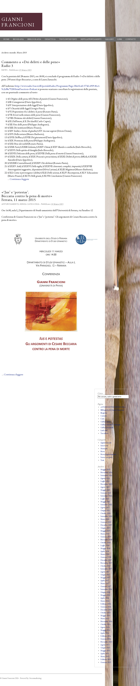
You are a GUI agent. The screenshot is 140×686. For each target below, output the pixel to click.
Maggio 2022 (105, 501)
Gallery (109, 39)
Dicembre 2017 (106, 560)
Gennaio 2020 (105, 522)
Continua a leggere (19, 179)
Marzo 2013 (104, 656)
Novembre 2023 (106, 484)
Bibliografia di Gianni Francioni (112, 410)
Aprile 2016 (104, 598)
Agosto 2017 (105, 571)
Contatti (131, 39)
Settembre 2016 (106, 589)
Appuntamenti (10, 204)
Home (6, 39)
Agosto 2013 (105, 645)
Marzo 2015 (104, 618)
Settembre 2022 (106, 496)
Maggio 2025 (105, 469)
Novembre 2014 (106, 621)
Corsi (102, 418)
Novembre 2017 (106, 563)
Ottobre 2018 (105, 542)
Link (119, 39)
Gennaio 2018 (105, 557)
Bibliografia (34, 39)
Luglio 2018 (104, 545)
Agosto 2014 (105, 627)
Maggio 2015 (105, 615)
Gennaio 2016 (105, 607)
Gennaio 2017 (105, 586)
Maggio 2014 (105, 630)
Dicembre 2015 (106, 609)
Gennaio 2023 (105, 493)
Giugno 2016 (105, 592)
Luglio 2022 (104, 498)
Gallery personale (106, 427)
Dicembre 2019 (106, 525)
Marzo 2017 (104, 583)
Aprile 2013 (104, 653)
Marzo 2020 (104, 519)
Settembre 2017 (106, 569)
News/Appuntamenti (91, 39)
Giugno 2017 (105, 574)
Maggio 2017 (105, 577)
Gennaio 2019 (105, 536)
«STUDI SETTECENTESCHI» (113, 407)
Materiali (103, 448)
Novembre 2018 (106, 539)
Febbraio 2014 (105, 636)
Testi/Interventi (68, 39)
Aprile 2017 (104, 580)
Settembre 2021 (106, 504)
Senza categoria (29, 204)
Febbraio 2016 (105, 604)
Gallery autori (105, 421)
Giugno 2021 (105, 510)
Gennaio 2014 (105, 639)
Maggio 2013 (105, 650)
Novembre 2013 (106, 642)
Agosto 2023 (105, 487)
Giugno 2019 (105, 528)
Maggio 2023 (105, 490)
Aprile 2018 (104, 551)
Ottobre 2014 (105, 624)
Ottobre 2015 (105, 612)
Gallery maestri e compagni (110, 424)
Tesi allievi (104, 433)
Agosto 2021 (105, 507)
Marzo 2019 (104, 534)
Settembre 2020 (106, 516)
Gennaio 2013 (105, 662)
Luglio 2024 (104, 481)
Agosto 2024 (105, 478)
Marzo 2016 (104, 601)
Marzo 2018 (104, 554)
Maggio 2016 (105, 595)
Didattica (50, 39)
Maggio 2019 (105, 531)
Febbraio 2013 (105, 659)
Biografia (18, 39)
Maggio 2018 (105, 548)
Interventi (104, 445)
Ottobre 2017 (105, 566)
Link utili (103, 430)
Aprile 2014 (104, 633)
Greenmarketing (35, 678)
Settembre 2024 (106, 475)
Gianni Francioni (18, 22)
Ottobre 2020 (105, 513)
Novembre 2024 (106, 472)
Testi (102, 460)
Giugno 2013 (105, 647)
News (4, 69)
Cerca (100, 393)
